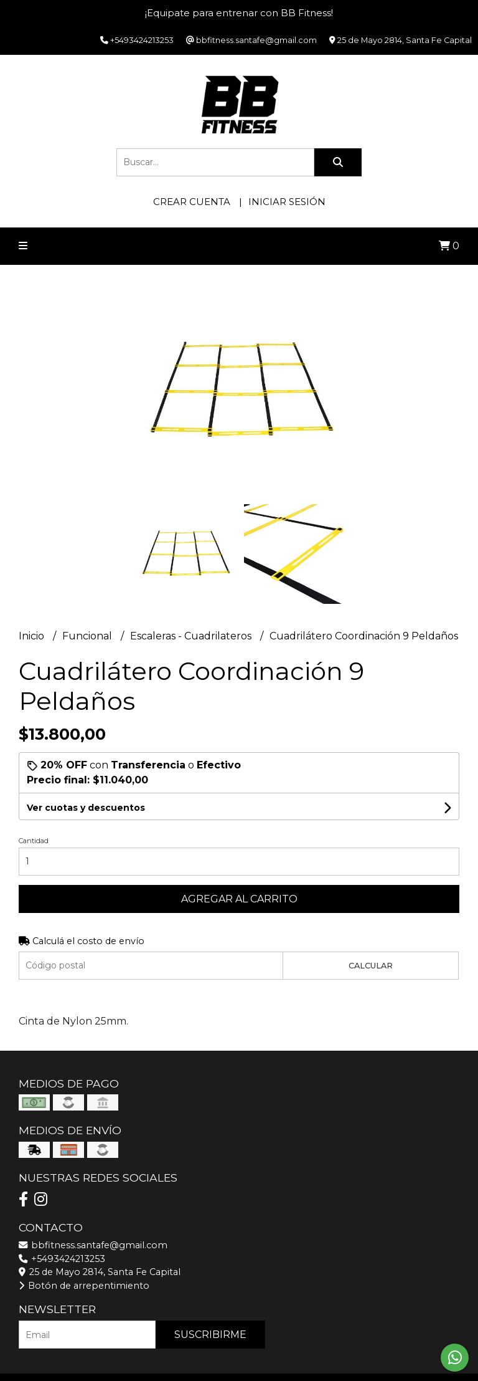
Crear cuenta (191, 202)
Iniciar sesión (287, 202)
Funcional (88, 636)
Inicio (33, 636)
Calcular (371, 965)
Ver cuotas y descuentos (86, 807)
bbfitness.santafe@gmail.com (93, 1245)
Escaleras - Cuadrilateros (192, 636)
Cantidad (34, 840)
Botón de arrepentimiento (84, 1285)
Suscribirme (210, 1334)
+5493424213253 (62, 1258)
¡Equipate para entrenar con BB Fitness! (239, 13)
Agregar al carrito (239, 899)
